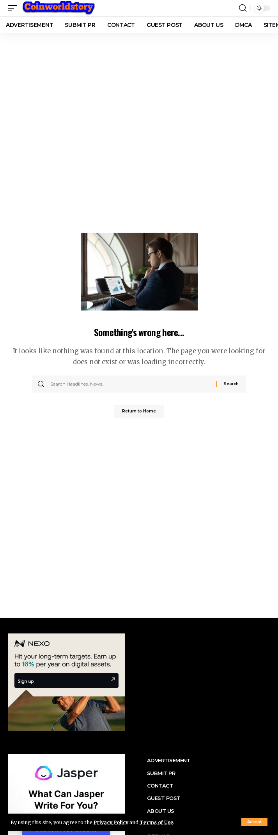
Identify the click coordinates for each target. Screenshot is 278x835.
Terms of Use (156, 822)
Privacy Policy (111, 822)
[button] (254, 822)
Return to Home (139, 411)
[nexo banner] (66, 681)
